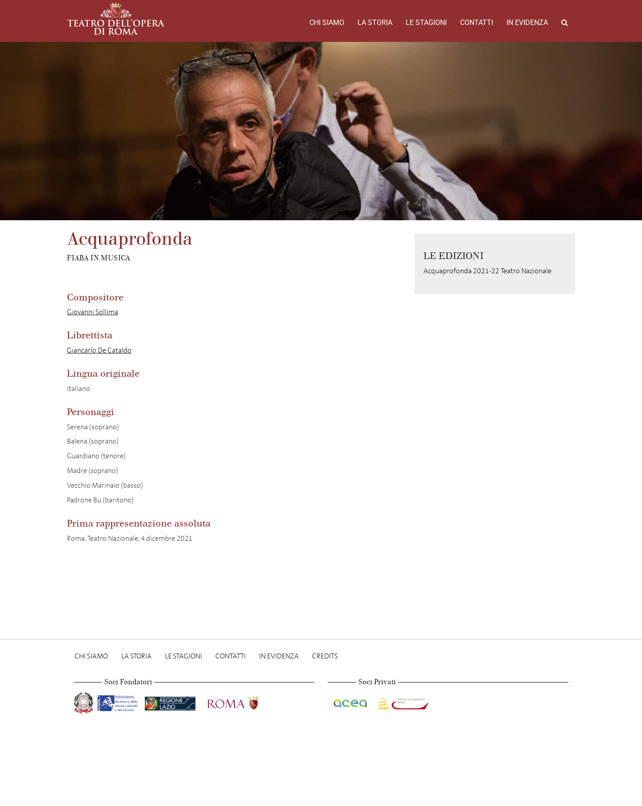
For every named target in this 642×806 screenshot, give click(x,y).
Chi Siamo (326, 22)
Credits (325, 656)
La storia (375, 22)
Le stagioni (426, 22)
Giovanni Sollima (92, 312)
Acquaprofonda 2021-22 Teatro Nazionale (487, 271)
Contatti (476, 22)
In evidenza (527, 22)
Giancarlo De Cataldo (99, 350)
